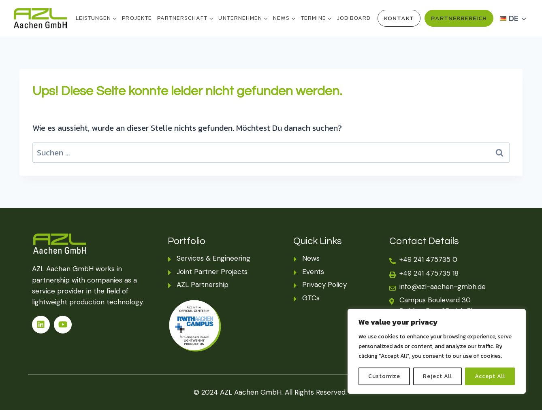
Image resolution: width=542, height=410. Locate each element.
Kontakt (399, 18)
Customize (384, 376)
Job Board (354, 18)
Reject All (437, 376)
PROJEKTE (137, 18)
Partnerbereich (459, 18)
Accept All (490, 376)
